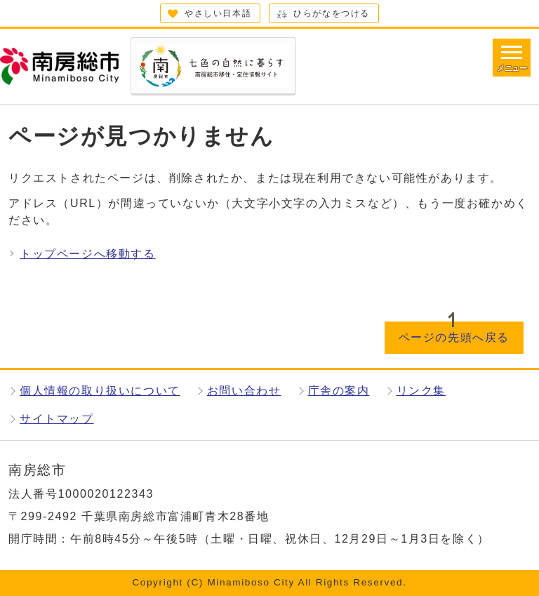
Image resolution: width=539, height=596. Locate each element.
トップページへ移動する (88, 254)
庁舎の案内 (339, 391)
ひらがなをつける (331, 13)
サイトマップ (57, 419)
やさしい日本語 (218, 13)
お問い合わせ (244, 391)
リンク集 (421, 391)
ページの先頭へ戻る (454, 337)
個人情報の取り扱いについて (100, 391)
